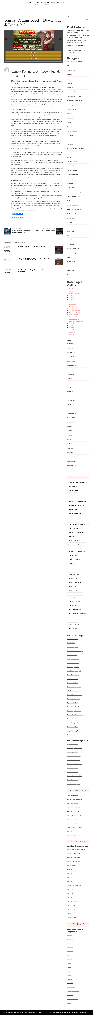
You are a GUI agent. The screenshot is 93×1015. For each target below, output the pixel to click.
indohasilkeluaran (72, 999)
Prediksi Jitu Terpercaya (74, 861)
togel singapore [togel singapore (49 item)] (74, 624)
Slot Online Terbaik (72, 780)
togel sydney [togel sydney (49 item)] (73, 628)
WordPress (84, 1012)
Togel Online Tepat (72, 727)
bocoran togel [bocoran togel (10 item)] (73, 521)
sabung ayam (70, 231)
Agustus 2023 (71, 374)
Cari (68, 16)
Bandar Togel (70, 87)
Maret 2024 (70, 348)
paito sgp (71, 325)
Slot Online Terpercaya (73, 760)
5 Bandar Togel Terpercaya (74, 61)
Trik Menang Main (72, 735)
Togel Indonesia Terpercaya (75, 715)
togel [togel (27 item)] (70, 617)
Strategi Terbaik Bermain (74, 695)
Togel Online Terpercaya (74, 756)
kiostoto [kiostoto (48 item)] (71, 551)
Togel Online (18, 15)
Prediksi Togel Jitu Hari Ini (74, 209)
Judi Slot (69, 139)
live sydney (70, 179)
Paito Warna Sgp (74, 319)
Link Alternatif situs (72, 679)
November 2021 (71, 465)
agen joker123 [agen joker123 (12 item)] (73, 486)
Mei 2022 (69, 439)
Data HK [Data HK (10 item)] (71, 532)
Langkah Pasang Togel (73, 731)
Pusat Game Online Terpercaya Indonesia (46, 2)
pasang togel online (73, 991)
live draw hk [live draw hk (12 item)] (81, 551)
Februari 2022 (71, 452)
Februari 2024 (71, 352)
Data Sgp (71, 299)
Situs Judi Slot (71, 643)
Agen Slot (69, 74)
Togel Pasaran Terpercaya (74, 764)
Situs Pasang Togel (72, 647)
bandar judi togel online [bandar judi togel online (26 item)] (76, 505)
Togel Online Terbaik (73, 707)
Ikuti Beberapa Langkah (74, 671)
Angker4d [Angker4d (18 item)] (71, 501)
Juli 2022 (69, 430)
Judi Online (7, 250)
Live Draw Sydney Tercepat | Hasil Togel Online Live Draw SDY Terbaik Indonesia (34, 259)
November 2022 (71, 413)
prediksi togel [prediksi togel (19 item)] (73, 590)
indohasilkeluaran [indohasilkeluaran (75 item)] (74, 540)
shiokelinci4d (71, 987)
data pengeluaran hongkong (75, 100)
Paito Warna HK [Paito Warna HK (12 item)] (73, 571)
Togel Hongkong (71, 266)
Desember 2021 (71, 461)
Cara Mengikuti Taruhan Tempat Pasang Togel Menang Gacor (78, 31)
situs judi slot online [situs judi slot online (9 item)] (75, 594)
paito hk (71, 327)
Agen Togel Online (72, 79)
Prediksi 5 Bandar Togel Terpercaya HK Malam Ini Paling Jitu (35, 271)
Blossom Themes (68, 1012)
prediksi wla (70, 218)
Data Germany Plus (74, 293)
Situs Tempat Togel (72, 639)
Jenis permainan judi (73, 659)
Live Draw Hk (72, 304)
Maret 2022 (70, 448)
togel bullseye (71, 261)
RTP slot (69, 227)
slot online (70, 240)
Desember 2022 (71, 409)
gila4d (69, 963)
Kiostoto (69, 153)
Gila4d (69, 122)
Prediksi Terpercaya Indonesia (76, 849)
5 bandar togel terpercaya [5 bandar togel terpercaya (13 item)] (77, 482)
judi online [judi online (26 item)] (72, 544)
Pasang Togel (71, 187)
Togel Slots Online (72, 768)
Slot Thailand (70, 244)
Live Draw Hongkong (72, 161)
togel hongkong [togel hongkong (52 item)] (80, 617)
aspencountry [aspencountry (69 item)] (82, 501)
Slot (68, 235)
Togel (5, 260)
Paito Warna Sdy (73, 317)
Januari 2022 (70, 457)
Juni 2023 (69, 383)
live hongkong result (72, 174)
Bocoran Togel (71, 869)
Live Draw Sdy (73, 306)
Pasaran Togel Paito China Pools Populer (31, 247)
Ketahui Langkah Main (73, 723)
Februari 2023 (71, 400)
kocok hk (71, 330)
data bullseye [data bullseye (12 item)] (73, 524)
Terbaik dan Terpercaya (74, 687)
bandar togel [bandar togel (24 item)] (73, 509)
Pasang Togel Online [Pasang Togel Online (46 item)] (75, 582)
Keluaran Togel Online (73, 857)
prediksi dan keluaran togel (74, 192)
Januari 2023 (70, 404)
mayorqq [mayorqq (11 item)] (71, 563)
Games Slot (70, 118)
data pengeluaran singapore (75, 105)
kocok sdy (72, 334)
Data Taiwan (72, 302)
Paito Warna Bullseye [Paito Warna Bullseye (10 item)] (75, 567)
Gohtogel (69, 126)
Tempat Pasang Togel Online (75, 253)
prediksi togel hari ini (73, 205)
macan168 (70, 983)
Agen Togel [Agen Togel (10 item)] (72, 494)
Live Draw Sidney (71, 166)
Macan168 (70, 183)
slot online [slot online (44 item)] (72, 605)
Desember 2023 (71, 361)
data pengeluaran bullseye (74, 96)
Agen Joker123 (71, 70)
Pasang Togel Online (73, 667)
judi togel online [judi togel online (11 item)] (74, 547)
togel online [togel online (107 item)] (73, 621)
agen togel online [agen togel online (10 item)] (74, 497)
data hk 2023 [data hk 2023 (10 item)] (80, 532)
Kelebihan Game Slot (73, 663)
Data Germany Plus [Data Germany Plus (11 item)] (74, 528)
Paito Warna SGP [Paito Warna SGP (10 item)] (74, 574)
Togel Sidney (70, 274)
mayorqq (70, 959)
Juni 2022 (69, 435)
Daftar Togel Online (73, 675)
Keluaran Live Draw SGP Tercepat (76, 148)
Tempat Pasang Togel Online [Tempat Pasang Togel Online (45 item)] (77, 613)
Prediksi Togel (71, 865)
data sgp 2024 (71, 905)
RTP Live (69, 222)
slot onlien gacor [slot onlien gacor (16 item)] (74, 601)
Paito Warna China (74, 312)
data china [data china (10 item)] (83, 524)
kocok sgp (72, 332)
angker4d (70, 939)
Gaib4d (69, 113)
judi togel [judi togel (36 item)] (82, 544)
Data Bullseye (73, 289)
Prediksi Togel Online (73, 213)
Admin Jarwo (70, 65)
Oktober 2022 (71, 417)
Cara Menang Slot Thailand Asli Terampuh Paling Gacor (75, 46)
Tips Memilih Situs (72, 683)
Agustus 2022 (71, 426)
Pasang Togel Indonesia (74, 711)
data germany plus (72, 901)
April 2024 (70, 343)
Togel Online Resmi (72, 772)
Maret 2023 (70, 396)
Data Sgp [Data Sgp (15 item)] (71, 536)
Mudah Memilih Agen (73, 719)
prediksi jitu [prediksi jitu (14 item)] (72, 586)
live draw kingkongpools (76, 321)
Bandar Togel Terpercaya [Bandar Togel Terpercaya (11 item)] (76, 517)
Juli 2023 (69, 378)
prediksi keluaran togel (73, 196)
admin (6, 70)
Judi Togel (70, 144)
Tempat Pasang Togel (17, 87)
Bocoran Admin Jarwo (73, 784)
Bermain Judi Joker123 (73, 699)
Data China (72, 291)
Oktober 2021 (71, 470)
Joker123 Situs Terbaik (73, 691)
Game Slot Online (72, 655)
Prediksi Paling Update (73, 853)
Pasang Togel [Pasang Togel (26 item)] (73, 578)
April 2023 (70, 391)
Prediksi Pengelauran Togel (74, 200)
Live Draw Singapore (72, 170)
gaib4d (69, 955)
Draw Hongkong (71, 109)
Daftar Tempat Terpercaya (75, 651)
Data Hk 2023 (73, 295)
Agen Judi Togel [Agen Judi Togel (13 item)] (73, 490)
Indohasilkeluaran (72, 131)
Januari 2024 (70, 356)
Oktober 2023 (71, 370)
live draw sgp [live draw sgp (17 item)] (73, 555)
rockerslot (70, 995)
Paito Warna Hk (73, 315)
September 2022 (71, 422)
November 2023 (71, 365)
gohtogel (69, 979)
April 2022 (70, 444)
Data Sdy (71, 297)
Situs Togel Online (72, 752)
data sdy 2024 (71, 913)
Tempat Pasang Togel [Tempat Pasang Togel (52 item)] (75, 609)
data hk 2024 (71, 909)
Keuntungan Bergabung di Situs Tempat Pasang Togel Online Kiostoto (78, 36)
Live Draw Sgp (73, 308)
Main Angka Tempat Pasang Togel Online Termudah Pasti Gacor (76, 41)
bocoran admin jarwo (73, 92)
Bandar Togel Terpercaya (74, 748)
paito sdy (71, 323)
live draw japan (71, 917)
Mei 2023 (69, 387)
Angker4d (69, 83)
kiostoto (69, 935)
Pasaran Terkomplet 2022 (74, 776)
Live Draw (69, 157)
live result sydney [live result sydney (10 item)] (74, 559)
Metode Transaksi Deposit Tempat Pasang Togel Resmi (76, 51)
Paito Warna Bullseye (75, 310)
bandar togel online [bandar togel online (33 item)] (75, 513)
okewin (69, 1003)
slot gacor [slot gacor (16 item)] (72, 597)
